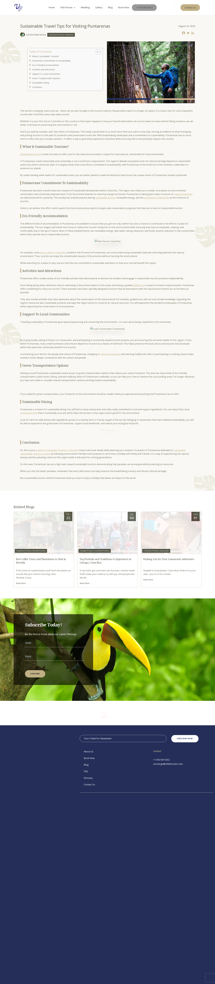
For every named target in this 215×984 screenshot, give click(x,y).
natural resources (183, 194)
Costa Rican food (28, 412)
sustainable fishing (105, 197)
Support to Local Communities (46, 74)
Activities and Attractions (44, 69)
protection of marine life (156, 197)
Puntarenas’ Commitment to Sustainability (51, 60)
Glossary (88, 777)
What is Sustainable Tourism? (46, 56)
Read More (22, 583)
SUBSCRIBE (35, 673)
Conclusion (37, 87)
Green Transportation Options (46, 78)
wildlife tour (139, 285)
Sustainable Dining (40, 82)
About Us (88, 751)
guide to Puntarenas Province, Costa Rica (57, 450)
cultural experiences (110, 354)
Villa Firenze (66, 7)
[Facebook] (184, 33)
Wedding (85, 7)
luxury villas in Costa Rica (53, 252)
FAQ (86, 771)
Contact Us (89, 784)
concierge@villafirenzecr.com (168, 763)
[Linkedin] (193, 33)
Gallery (98, 7)
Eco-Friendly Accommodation (46, 65)
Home (52, 7)
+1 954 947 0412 (144, 7)
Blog (110, 7)
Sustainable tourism (30, 154)
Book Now (123, 7)
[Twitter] (188, 33)
